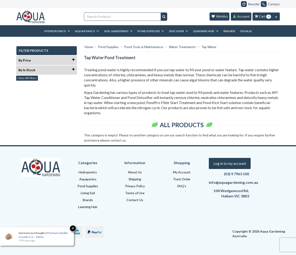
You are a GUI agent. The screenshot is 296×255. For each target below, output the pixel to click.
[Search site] (164, 17)
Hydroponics (88, 172)
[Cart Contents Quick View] (276, 16)
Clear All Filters (27, 78)
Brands (88, 200)
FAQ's (181, 186)
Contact (270, 4)
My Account (182, 172)
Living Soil (88, 193)
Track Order (182, 179)
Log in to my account (229, 163)
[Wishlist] (219, 16)
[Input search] (122, 17)
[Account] (241, 16)
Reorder (250, 4)
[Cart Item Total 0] (263, 16)
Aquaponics (87, 179)
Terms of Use (135, 193)
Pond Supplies (87, 186)
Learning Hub (87, 207)
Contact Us (134, 200)
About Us (135, 172)
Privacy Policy (135, 186)
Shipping (135, 179)
